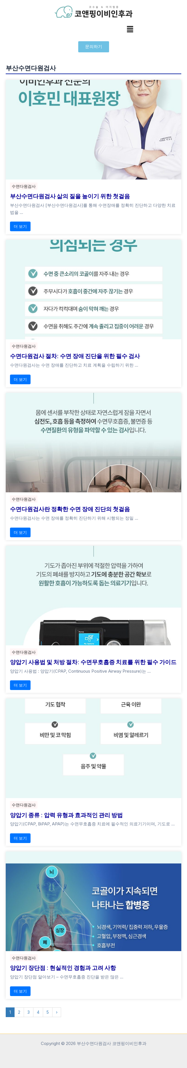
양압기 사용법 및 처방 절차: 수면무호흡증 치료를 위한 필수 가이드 (93, 662)
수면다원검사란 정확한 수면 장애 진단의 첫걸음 (70, 509)
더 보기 (20, 226)
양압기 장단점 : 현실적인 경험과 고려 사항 (63, 967)
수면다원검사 (24, 186)
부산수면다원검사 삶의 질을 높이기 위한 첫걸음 (70, 196)
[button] (130, 29)
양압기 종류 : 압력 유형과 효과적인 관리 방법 (66, 815)
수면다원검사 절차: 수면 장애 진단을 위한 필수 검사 (75, 356)
